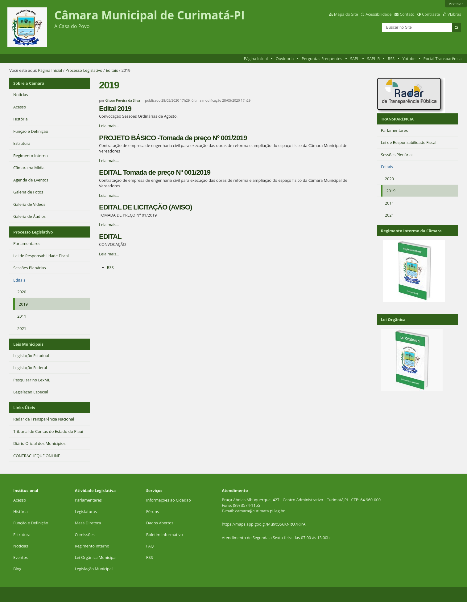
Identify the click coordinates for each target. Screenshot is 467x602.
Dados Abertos (159, 523)
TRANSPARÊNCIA (397, 119)
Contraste (431, 14)
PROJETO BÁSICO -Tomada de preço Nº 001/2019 (173, 138)
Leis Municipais (28, 344)
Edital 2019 (115, 108)
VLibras (454, 14)
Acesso (19, 500)
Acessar (456, 3)
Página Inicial (256, 58)
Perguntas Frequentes (322, 58)
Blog (17, 568)
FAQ (150, 546)
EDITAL (110, 236)
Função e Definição (30, 523)
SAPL (354, 58)
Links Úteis (24, 407)
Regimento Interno (92, 546)
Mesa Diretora (88, 523)
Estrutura (22, 534)
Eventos (20, 557)
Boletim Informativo (164, 534)
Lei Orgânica (393, 319)
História (20, 511)
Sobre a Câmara (28, 83)
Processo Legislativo (83, 70)
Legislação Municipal (94, 568)
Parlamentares (88, 500)
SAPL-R (373, 58)
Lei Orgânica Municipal (96, 557)
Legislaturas (86, 511)
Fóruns (152, 511)
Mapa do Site (346, 14)
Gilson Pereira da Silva (122, 100)
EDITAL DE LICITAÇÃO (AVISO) (145, 207)
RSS (391, 58)
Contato (407, 14)
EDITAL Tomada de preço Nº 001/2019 (154, 172)
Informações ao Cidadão (168, 500)
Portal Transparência (443, 58)
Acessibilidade (378, 14)
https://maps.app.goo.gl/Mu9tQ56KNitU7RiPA (263, 524)
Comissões (85, 534)
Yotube (409, 58)
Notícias (20, 546)
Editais (112, 70)
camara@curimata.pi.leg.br (260, 511)
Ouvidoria (285, 58)
